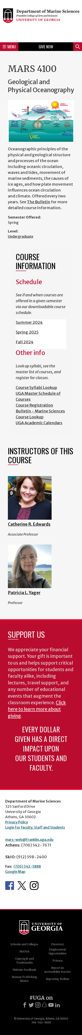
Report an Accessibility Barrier (57, 969)
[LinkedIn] (57, 1005)
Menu (9, 46)
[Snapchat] (44, 1005)
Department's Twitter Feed (21, 885)
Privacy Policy (16, 822)
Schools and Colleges (24, 944)
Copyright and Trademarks (24, 960)
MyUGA (24, 951)
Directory (57, 944)
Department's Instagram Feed (34, 885)
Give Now (46, 46)
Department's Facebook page (9, 885)
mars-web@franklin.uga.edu (29, 839)
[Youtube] (51, 1005)
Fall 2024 (24, 341)
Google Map (15, 871)
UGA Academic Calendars (39, 422)
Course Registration (34, 405)
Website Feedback (24, 969)
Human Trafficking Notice (24, 978)
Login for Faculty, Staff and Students (35, 827)
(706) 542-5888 (27, 866)
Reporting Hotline (57, 979)
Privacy (57, 960)
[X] (31, 1005)
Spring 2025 (27, 332)
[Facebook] (24, 1005)
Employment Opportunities (57, 951)
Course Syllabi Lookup (36, 387)
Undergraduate (20, 236)
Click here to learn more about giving (37, 709)
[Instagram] (37, 1005)
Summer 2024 (29, 322)
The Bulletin (38, 201)
